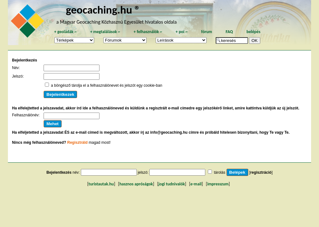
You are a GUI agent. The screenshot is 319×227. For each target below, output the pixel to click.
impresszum (218, 184)
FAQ (229, 31)
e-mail (196, 184)
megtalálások (105, 31)
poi (181, 31)
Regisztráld (77, 142)
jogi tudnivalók (172, 184)
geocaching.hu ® (103, 9)
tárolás (219, 172)
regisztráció (260, 172)
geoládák (65, 31)
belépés (253, 31)
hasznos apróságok (136, 184)
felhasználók (148, 31)
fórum (206, 31)
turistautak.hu (101, 184)
